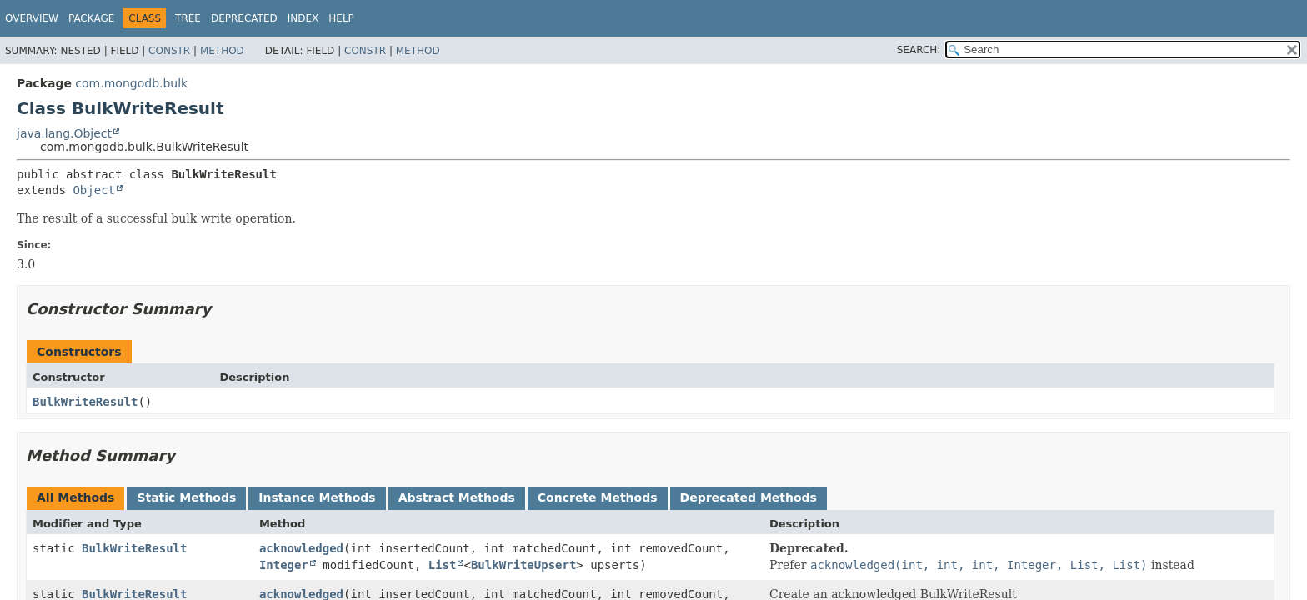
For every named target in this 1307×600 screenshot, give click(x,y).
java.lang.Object (64, 133)
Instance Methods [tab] (316, 497)
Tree (188, 18)
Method (222, 51)
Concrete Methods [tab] (598, 497)
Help (341, 18)
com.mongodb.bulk (131, 83)
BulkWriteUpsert (523, 565)
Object (94, 190)
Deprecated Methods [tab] (748, 497)
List (442, 565)
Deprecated (244, 18)
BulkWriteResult (85, 401)
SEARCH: (919, 50)
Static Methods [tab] (186, 497)
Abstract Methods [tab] (456, 497)
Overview (31, 18)
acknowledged (301, 548)
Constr (169, 51)
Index (303, 18)
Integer (283, 565)
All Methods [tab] (75, 497)
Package (91, 18)
